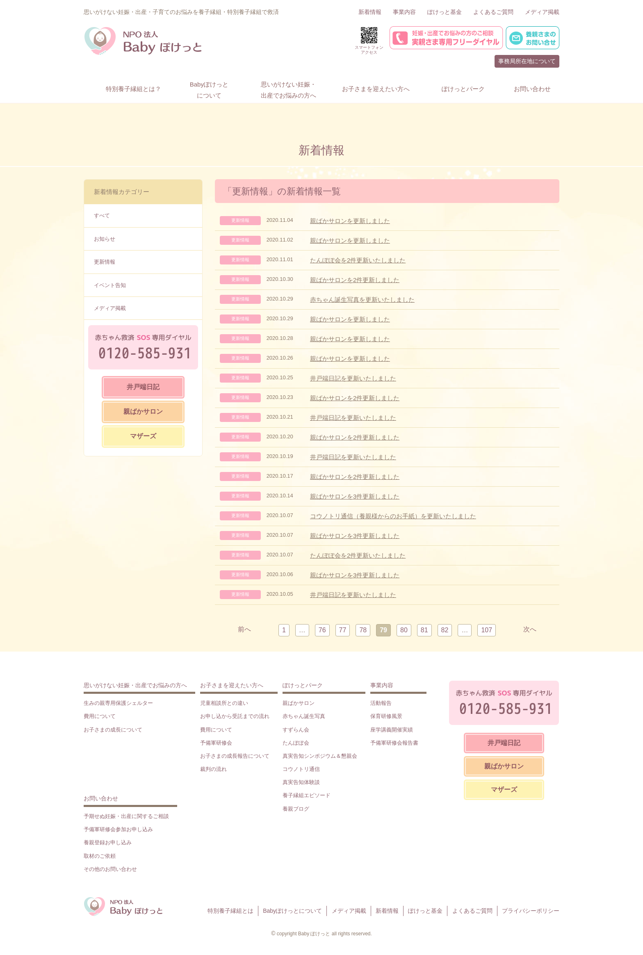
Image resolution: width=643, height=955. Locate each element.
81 (424, 630)
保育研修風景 (386, 716)
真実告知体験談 (301, 782)
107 (486, 630)
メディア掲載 (542, 12)
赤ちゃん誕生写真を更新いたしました (362, 299)
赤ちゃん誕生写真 (304, 716)
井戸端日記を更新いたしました (353, 378)
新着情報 (369, 12)
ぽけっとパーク (303, 685)
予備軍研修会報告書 (394, 743)
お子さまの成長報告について (234, 756)
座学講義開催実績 (391, 730)
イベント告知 (110, 285)
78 (363, 630)
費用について (100, 716)
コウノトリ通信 (301, 769)
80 (404, 630)
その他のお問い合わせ (110, 869)
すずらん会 (296, 730)
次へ (529, 629)
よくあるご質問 (493, 12)
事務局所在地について (527, 61)
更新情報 (104, 262)
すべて (102, 215)
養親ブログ (296, 809)
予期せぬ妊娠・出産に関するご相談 (126, 816)
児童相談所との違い (224, 703)
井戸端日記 (143, 386)
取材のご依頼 (100, 856)
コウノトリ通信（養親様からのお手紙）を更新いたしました (393, 516)
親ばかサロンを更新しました (350, 220)
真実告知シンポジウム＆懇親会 (320, 756)
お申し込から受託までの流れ (234, 716)
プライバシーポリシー (530, 910)
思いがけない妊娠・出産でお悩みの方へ (135, 685)
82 (445, 630)
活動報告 (381, 703)
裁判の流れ (213, 769)
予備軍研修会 (216, 743)
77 (343, 630)
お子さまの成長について (113, 730)
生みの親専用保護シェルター (118, 703)
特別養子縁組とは (230, 910)
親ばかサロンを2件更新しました (354, 279)
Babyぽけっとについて (292, 910)
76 (322, 630)
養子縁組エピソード (307, 795)
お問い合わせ (101, 798)
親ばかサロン (143, 411)
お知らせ (104, 239)
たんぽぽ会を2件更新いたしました (358, 260)
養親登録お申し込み (108, 842)
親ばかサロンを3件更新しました (354, 496)
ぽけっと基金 (444, 12)
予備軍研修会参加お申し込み (118, 829)
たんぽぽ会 (296, 743)
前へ (244, 629)
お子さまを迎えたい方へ (231, 685)
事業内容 (404, 12)
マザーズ (143, 436)
